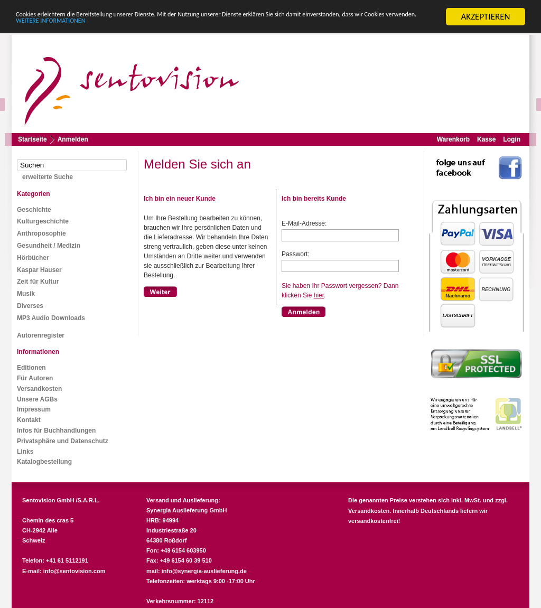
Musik (26, 293)
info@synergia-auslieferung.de (204, 571)
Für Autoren (35, 378)
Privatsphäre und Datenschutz (62, 441)
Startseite (32, 139)
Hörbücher (33, 257)
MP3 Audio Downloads (51, 318)
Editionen (31, 367)
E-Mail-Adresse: (304, 223)
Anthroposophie (41, 233)
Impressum (34, 409)
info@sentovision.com (74, 571)
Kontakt (29, 420)
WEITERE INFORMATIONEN (229, 25)
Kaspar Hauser (39, 270)
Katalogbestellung (44, 461)
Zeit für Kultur (38, 281)
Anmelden (73, 139)
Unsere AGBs (37, 399)
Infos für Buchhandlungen (56, 430)
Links (25, 451)
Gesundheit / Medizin (48, 245)
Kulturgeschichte (43, 221)
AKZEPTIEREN (485, 16)
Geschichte (34, 209)
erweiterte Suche (47, 177)
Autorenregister (40, 335)
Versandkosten (39, 388)
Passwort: (296, 254)
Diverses (30, 306)
